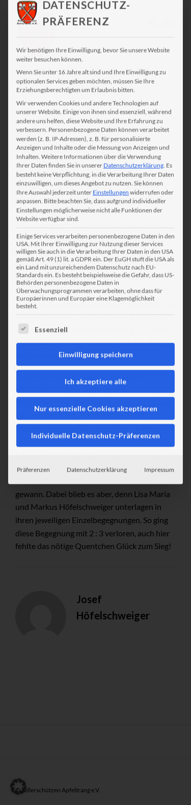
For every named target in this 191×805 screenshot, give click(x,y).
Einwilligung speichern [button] (96, 327)
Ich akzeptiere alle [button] (95, 354)
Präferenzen (33, 443)
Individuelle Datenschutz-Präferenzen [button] (95, 408)
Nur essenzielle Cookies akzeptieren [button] (95, 381)
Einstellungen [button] (111, 165)
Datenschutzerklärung (133, 138)
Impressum (159, 443)
